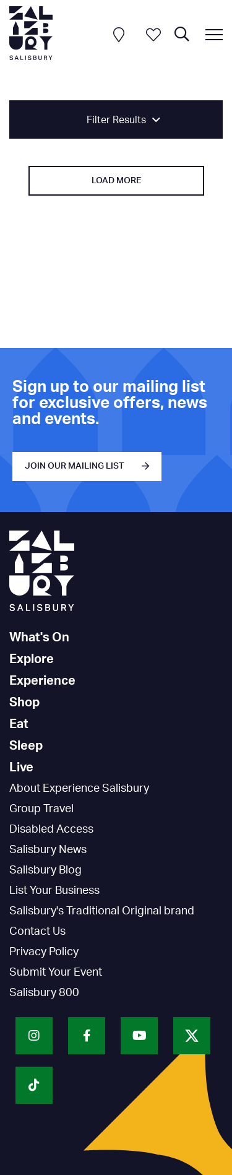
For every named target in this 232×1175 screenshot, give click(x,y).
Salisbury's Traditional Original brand (101, 911)
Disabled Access (51, 829)
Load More (116, 180)
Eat (18, 724)
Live (21, 767)
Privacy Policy (44, 952)
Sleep (26, 746)
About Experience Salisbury (79, 788)
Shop (24, 702)
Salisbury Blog (45, 870)
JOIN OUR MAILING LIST (74, 466)
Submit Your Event (55, 972)
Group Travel (41, 809)
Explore (31, 659)
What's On (39, 637)
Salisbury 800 (44, 993)
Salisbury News (48, 850)
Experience (42, 681)
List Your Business (54, 890)
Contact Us (37, 931)
